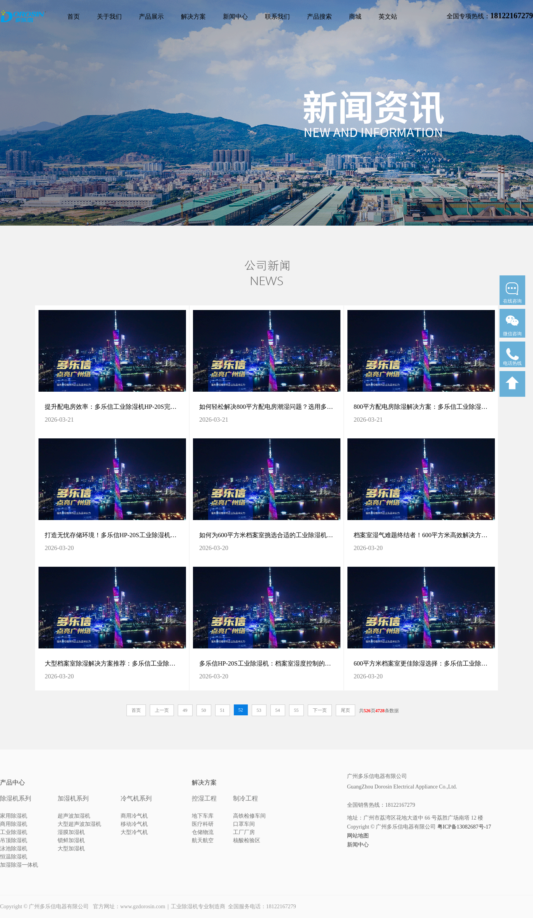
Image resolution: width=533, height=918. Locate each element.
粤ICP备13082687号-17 (464, 827)
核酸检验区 (246, 840)
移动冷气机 (134, 824)
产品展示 (151, 16)
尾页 (345, 710)
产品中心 (12, 782)
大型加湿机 (71, 848)
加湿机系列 (73, 798)
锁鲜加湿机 (71, 840)
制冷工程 (245, 798)
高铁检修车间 (249, 816)
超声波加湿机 (74, 816)
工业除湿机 (13, 832)
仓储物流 (203, 832)
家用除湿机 (13, 816)
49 (185, 710)
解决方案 (193, 16)
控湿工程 (204, 798)
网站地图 (358, 836)
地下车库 (203, 816)
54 (277, 710)
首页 (73, 16)
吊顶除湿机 (13, 840)
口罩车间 (244, 824)
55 (296, 710)
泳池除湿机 (13, 848)
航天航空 (203, 840)
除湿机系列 (15, 798)
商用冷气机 (134, 816)
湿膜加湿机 (71, 832)
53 (259, 710)
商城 (355, 16)
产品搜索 (319, 16)
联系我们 (277, 16)
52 (240, 710)
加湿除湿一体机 (19, 865)
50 (204, 710)
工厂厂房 (244, 832)
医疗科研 (203, 824)
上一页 (162, 710)
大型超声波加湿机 (79, 824)
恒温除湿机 (13, 857)
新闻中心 (235, 16)
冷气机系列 (136, 798)
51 (222, 710)
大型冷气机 (134, 832)
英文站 (388, 16)
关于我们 (109, 16)
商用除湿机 (13, 824)
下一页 (320, 710)
